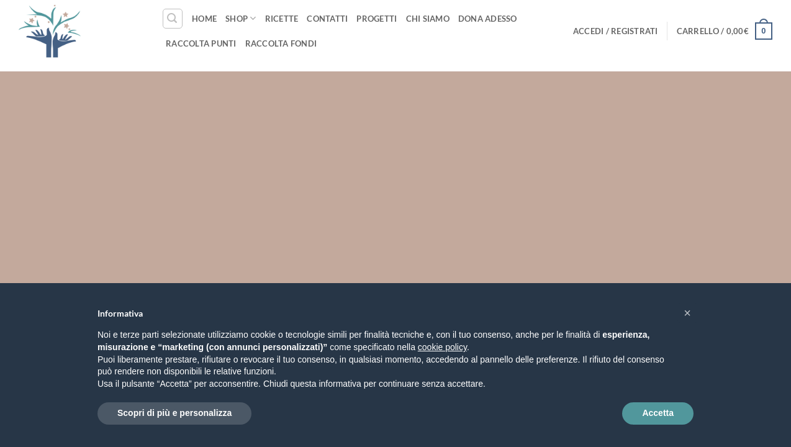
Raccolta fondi (281, 43)
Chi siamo (428, 19)
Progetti (376, 19)
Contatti (327, 19)
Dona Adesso (487, 19)
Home (204, 19)
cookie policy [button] (442, 347)
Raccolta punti (201, 43)
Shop (240, 18)
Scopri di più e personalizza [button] (174, 413)
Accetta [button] (658, 413)
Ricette (282, 19)
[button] (173, 19)
